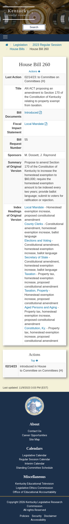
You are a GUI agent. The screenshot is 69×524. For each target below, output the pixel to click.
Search (34, 27)
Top (34, 360)
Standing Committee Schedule (34, 467)
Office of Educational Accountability (34, 492)
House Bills (17, 49)
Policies (24, 516)
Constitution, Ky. (35, 328)
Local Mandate (35, 123)
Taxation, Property (36, 290)
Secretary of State (36, 257)
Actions (34, 71)
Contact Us (34, 431)
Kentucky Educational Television (34, 483)
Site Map (34, 439)
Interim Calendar (35, 463)
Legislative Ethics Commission (34, 487)
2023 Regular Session (47, 44)
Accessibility (38, 519)
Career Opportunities (34, 435)
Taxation (30, 274)
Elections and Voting (37, 240)
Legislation (20, 44)
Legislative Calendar (34, 455)
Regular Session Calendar (34, 459)
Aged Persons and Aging (40, 307)
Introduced (33, 112)
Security (37, 516)
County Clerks (33, 223)
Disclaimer (50, 516)
